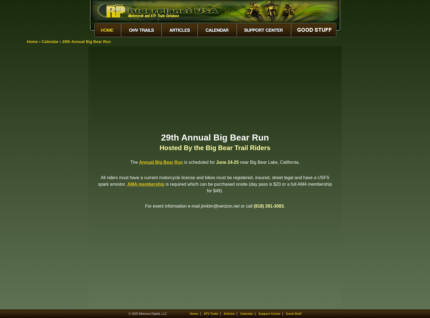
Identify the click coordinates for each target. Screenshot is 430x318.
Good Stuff (293, 313)
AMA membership (145, 184)
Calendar (50, 41)
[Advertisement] (215, 89)
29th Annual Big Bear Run (86, 41)
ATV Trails (211, 313)
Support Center (270, 313)
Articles (229, 313)
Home (32, 41)
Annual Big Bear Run (161, 162)
